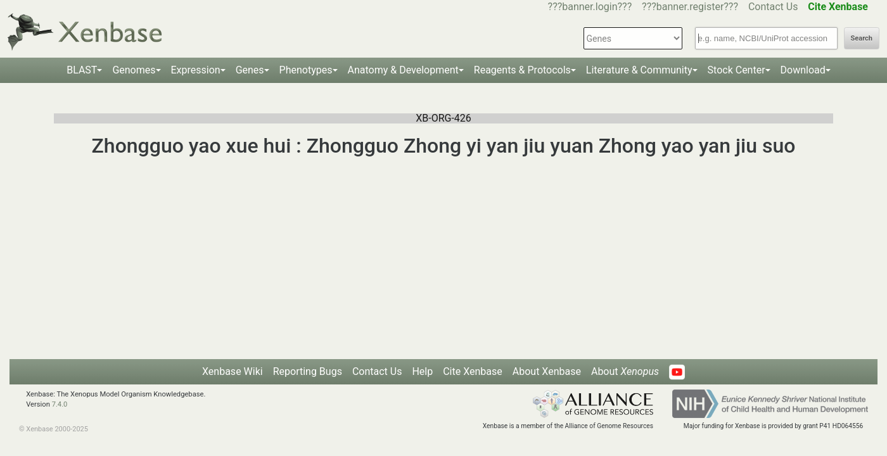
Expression (195, 70)
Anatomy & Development (403, 70)
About (625, 371)
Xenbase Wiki (232, 371)
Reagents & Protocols (522, 70)
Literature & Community (639, 70)
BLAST (82, 70)
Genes (250, 70)
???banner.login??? (590, 7)
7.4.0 (60, 404)
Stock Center (736, 70)
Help (422, 371)
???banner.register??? (690, 7)
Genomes (133, 70)
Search (861, 38)
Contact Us (773, 7)
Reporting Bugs (307, 371)
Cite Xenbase (472, 371)
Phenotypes (306, 70)
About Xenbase (547, 371)
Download (803, 70)
